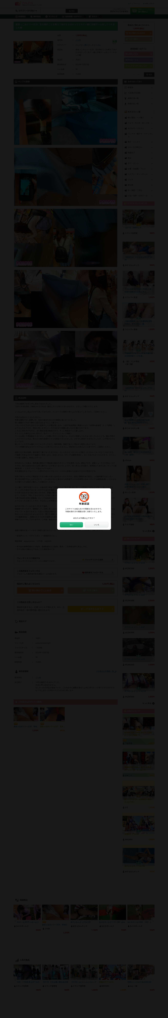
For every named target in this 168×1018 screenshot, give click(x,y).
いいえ (96, 525)
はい (71, 525)
